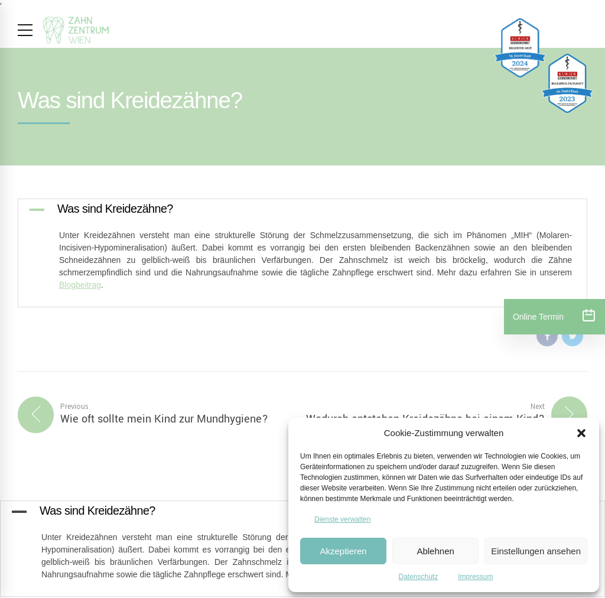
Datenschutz (418, 577)
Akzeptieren (343, 551)
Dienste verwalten (342, 519)
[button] (581, 433)
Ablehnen (435, 551)
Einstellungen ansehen (536, 551)
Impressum (475, 577)
